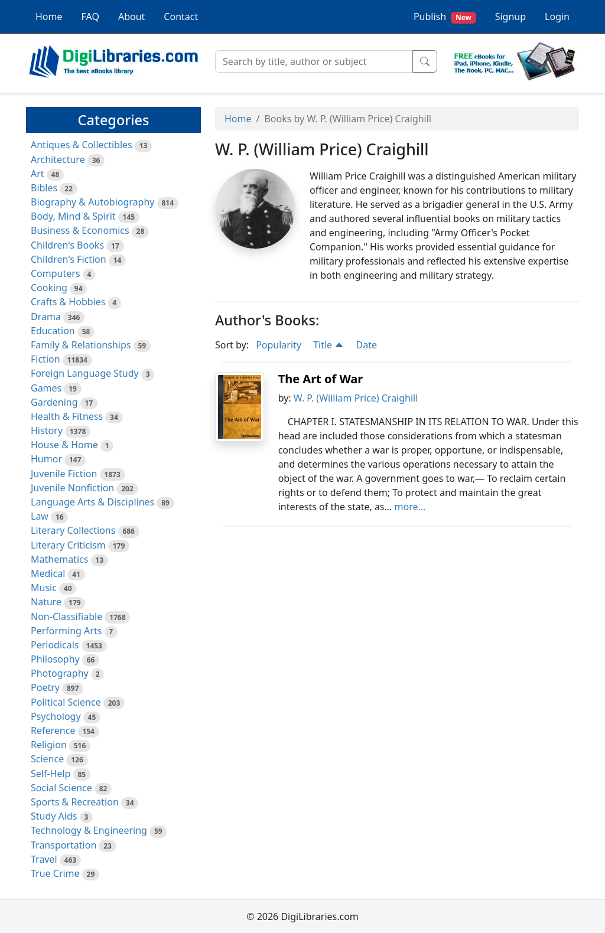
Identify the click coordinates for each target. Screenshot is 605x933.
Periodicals (55, 644)
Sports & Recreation (75, 801)
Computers (55, 273)
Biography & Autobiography (92, 201)
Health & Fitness (67, 416)
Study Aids (54, 816)
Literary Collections (73, 530)
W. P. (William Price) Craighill (356, 398)
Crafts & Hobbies (68, 301)
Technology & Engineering (89, 830)
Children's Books (67, 245)
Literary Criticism (68, 545)
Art (37, 173)
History (47, 430)
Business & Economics (80, 230)
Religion (49, 744)
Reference (53, 730)
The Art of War (320, 379)
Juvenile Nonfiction (72, 487)
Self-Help (50, 773)
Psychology (56, 716)
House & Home (64, 444)
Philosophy (55, 659)
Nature (46, 601)
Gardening (54, 402)
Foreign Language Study (85, 373)
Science (47, 758)
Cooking (49, 287)
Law (39, 516)
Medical (48, 573)
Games (46, 387)
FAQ (90, 16)
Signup (510, 16)
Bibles (44, 187)
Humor (46, 458)
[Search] (314, 61)
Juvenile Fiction (64, 473)
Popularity (278, 344)
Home (49, 16)
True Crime (55, 873)
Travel (44, 859)
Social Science (61, 787)
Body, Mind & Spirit (73, 216)
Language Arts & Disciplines (92, 501)
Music (44, 587)
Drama (46, 316)
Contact (181, 16)
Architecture (58, 159)
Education (53, 330)
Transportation (63, 845)
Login (557, 16)
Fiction (45, 359)
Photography (60, 673)
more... (410, 506)
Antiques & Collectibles (81, 144)
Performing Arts (66, 630)
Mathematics (59, 559)
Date (366, 344)
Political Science (66, 702)
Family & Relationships (81, 344)
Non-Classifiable (66, 616)
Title (328, 344)
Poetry (45, 687)
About (131, 16)
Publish (445, 17)
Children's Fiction (68, 259)
